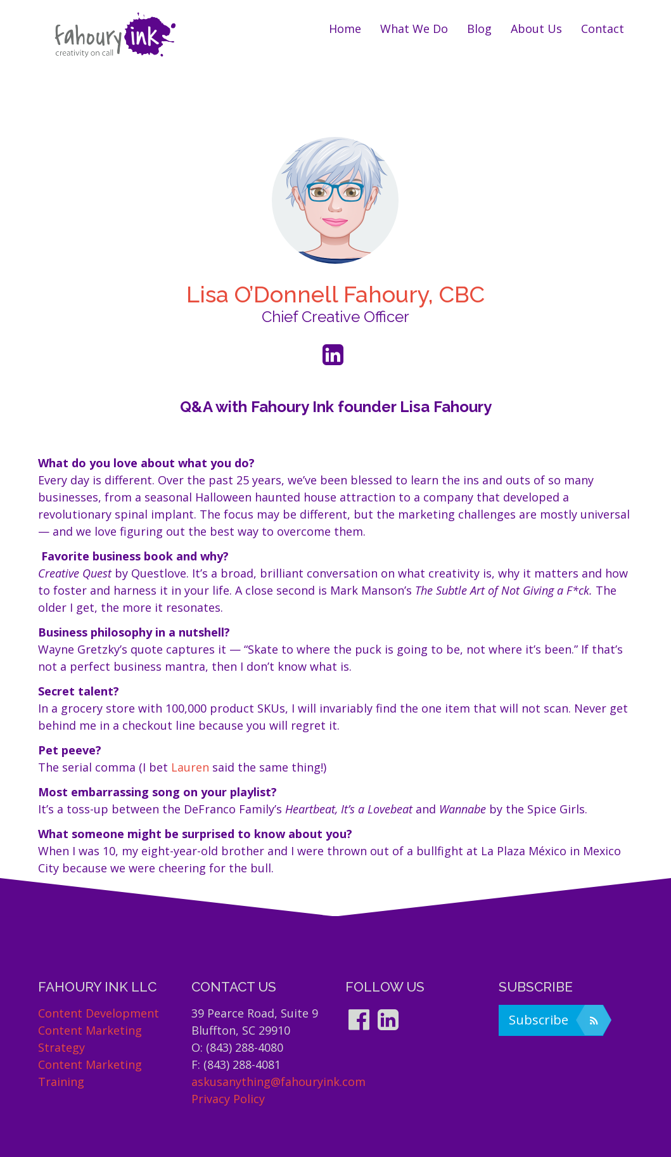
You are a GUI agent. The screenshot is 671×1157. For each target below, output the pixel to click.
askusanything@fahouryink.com (278, 1081)
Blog (479, 28)
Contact (602, 28)
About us (536, 28)
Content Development (98, 1013)
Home (345, 28)
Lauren (190, 767)
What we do (414, 28)
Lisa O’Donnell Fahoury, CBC (335, 294)
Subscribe (556, 1020)
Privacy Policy (228, 1098)
